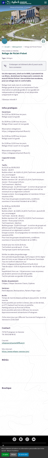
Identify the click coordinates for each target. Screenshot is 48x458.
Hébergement (17, 47)
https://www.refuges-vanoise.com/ (15, 351)
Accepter (5, 455)
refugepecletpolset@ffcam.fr (13, 343)
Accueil (7, 47)
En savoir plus (23, 455)
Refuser (13, 455)
